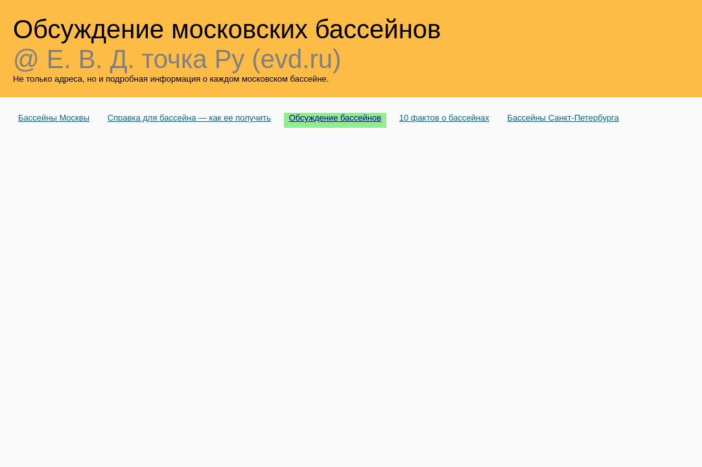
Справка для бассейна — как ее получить (189, 118)
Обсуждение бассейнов (335, 118)
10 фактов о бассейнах (444, 118)
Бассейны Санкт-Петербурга (562, 118)
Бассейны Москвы (53, 118)
